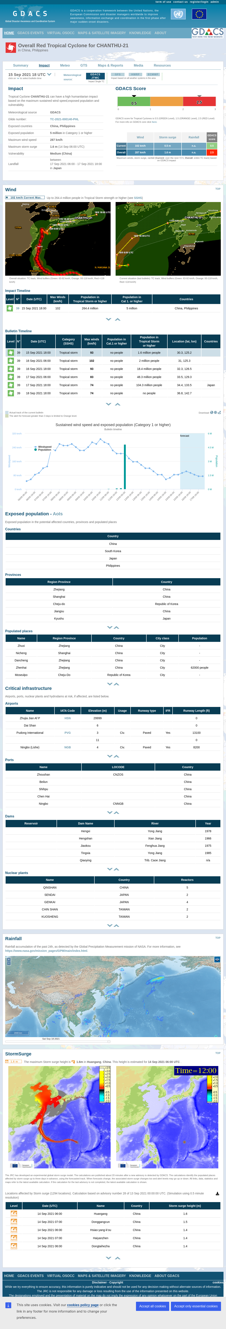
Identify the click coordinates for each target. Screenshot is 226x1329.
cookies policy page (83, 1305)
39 (17, 308)
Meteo (65, 65)
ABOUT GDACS (166, 1276)
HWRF (135, 74)
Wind (140, 137)
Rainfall (194, 137)
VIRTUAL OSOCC (60, 33)
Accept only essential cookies (196, 1306)
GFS (118, 74)
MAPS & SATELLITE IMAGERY (102, 33)
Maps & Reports (110, 65)
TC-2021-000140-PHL (64, 119)
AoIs (58, 513)
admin (215, 1)
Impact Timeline (17, 291)
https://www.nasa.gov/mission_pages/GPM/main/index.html (46, 950)
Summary (20, 65)
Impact (44, 65)
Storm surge (167, 137)
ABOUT (160, 33)
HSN (68, 718)
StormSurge (18, 1053)
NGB (67, 747)
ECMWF (153, 74)
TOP (217, 188)
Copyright (116, 1282)
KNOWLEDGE (140, 33)
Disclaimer (99, 1282)
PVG (68, 732)
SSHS (138, 198)
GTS (83, 65)
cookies (218, 1282)
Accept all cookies (152, 1306)
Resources (162, 65)
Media (138, 65)
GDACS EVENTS (30, 33)
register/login (199, 1)
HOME (9, 33)
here (154, 122)
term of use (163, 1)
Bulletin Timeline (18, 331)
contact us (180, 1)
